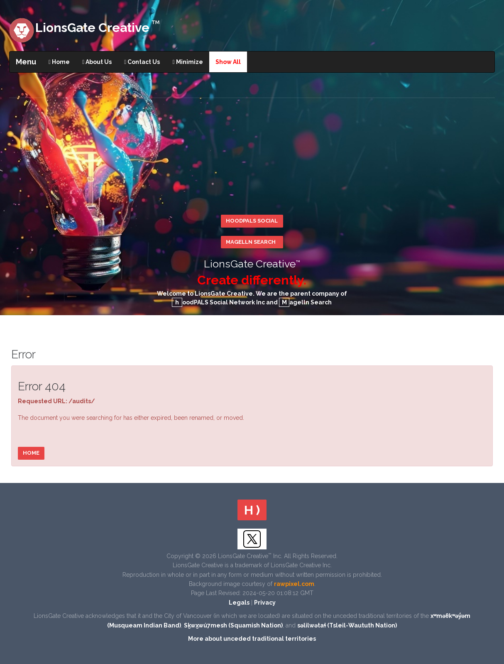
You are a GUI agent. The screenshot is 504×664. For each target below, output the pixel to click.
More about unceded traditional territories (252, 638)
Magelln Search (251, 242)
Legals (239, 602)
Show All (228, 62)
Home (59, 62)
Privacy (265, 602)
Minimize (187, 62)
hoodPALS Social (252, 221)
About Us (97, 62)
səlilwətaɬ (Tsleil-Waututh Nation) (347, 625)
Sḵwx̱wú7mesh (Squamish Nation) (233, 625)
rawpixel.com (294, 584)
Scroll (491, 572)
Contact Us (142, 62)
